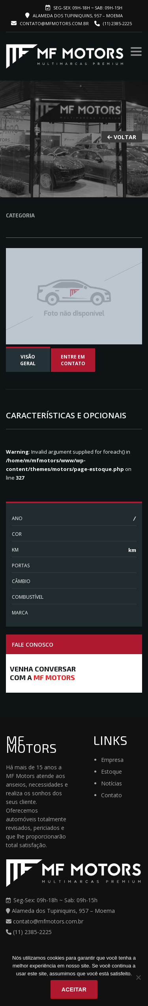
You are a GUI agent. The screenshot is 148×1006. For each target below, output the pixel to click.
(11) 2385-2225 (117, 23)
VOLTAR (121, 137)
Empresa (112, 759)
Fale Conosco (32, 644)
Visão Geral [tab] (28, 360)
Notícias (111, 783)
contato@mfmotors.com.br (50, 23)
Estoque (111, 771)
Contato (111, 795)
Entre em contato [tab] (73, 360)
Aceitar (74, 989)
